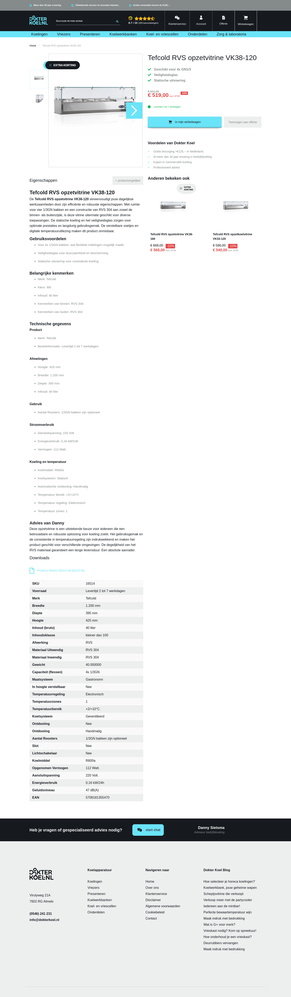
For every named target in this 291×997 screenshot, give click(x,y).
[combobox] (88, 21)
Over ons (152, 887)
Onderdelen (96, 912)
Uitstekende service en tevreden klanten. (97, 5)
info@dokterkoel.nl (44, 920)
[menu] (145, 34)
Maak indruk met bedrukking (224, 918)
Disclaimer (153, 900)
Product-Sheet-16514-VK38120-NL (61, 570)
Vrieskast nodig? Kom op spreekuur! (230, 930)
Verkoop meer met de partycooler (228, 900)
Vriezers (94, 887)
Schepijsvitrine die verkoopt (224, 894)
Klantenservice (156, 894)
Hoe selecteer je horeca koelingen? (229, 881)
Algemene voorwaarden (163, 906)
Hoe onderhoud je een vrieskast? (228, 937)
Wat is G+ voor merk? (219, 924)
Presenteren (96, 894)
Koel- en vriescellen (102, 906)
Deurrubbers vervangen (221, 943)
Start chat (148, 830)
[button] (134, 110)
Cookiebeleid (155, 912)
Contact (151, 918)
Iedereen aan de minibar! (222, 906)
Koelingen (95, 881)
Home (33, 45)
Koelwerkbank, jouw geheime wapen (230, 887)
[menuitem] (39, 34)
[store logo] (39, 20)
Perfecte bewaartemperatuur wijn (228, 912)
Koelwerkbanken (100, 900)
